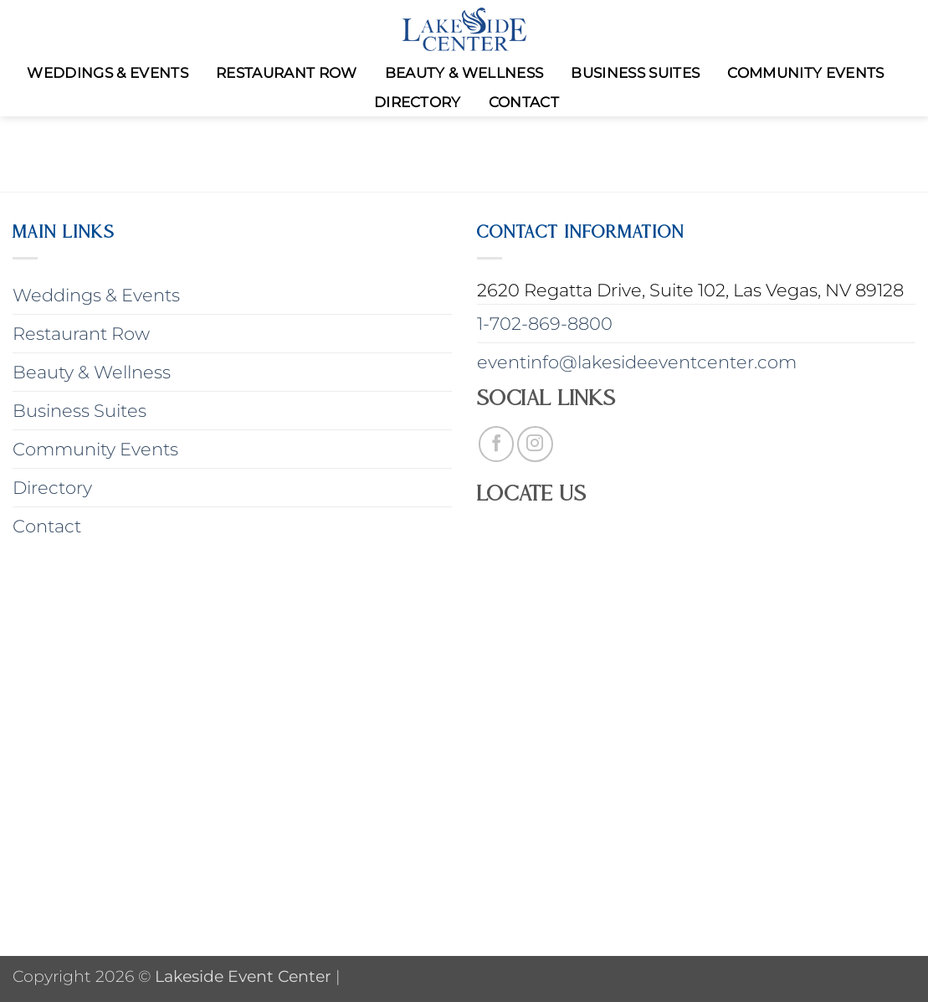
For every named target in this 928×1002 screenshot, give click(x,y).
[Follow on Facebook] (497, 444)
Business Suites (635, 72)
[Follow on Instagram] (535, 444)
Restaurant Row (286, 72)
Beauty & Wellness (464, 72)
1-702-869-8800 (545, 323)
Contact (524, 102)
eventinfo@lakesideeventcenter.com (637, 362)
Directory (417, 102)
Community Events (805, 72)
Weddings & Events (107, 72)
